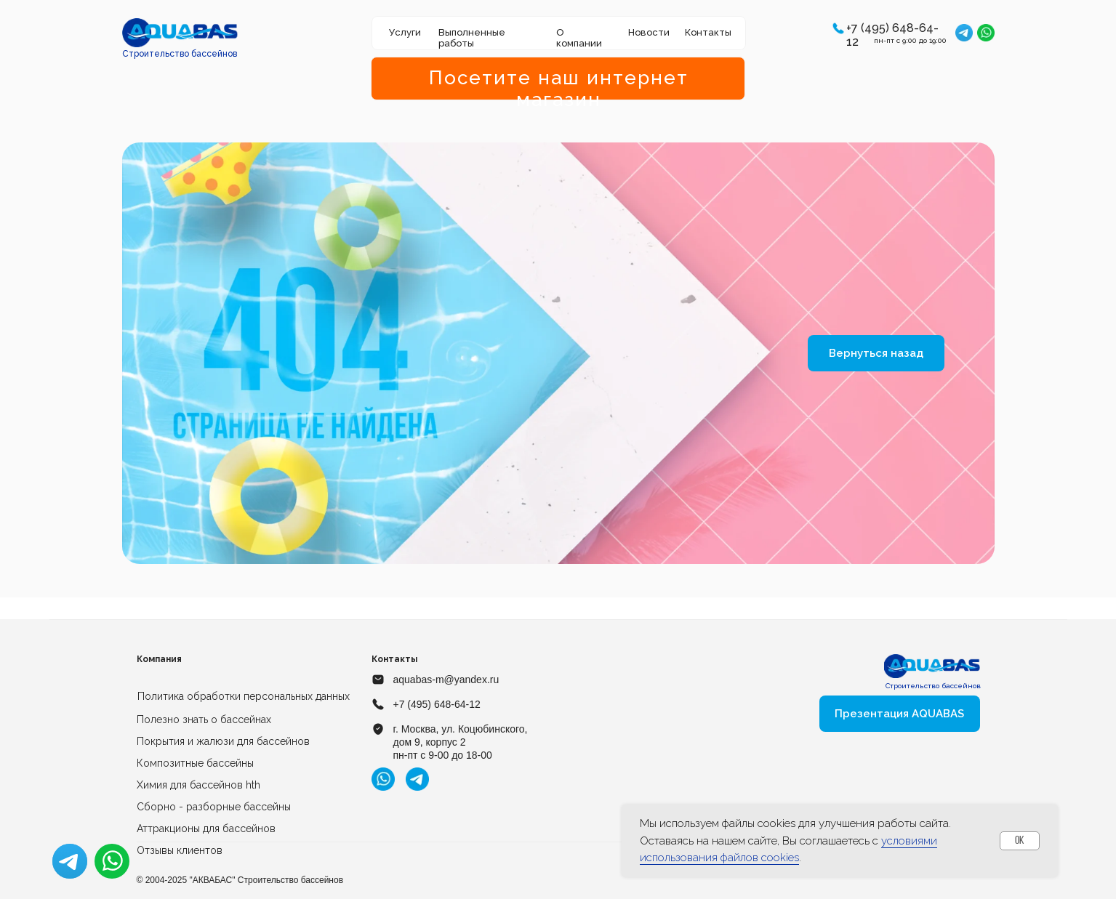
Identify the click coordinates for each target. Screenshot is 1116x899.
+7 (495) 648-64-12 (437, 704)
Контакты (708, 32)
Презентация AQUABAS (899, 713)
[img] (180, 32)
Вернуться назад (876, 353)
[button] (838, 28)
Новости (649, 32)
